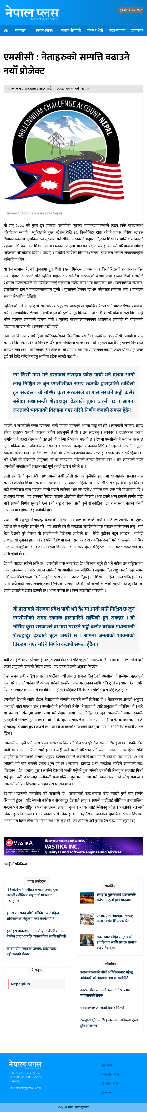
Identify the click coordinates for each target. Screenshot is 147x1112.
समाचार (20, 30)
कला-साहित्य (117, 30)
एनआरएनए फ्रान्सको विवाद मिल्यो (102, 1008)
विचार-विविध (44, 30)
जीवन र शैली (95, 30)
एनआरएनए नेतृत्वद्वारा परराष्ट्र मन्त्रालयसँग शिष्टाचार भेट (115, 918)
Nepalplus (20, 984)
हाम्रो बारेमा (107, 1065)
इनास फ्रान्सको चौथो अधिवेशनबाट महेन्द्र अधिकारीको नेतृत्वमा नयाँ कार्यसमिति (33, 916)
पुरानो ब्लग (107, 1092)
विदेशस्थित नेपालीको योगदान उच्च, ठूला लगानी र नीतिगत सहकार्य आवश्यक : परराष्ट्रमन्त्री (32, 895)
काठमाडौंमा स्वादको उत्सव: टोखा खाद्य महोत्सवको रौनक (31, 951)
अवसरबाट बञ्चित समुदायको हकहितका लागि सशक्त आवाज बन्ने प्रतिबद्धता (116, 942)
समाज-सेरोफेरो (71, 30)
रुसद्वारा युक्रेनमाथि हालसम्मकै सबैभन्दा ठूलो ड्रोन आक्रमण (116, 897)
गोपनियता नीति (109, 1083)
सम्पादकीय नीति (110, 1074)
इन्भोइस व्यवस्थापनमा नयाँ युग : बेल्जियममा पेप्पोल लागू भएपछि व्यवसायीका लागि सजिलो (36, 934)
